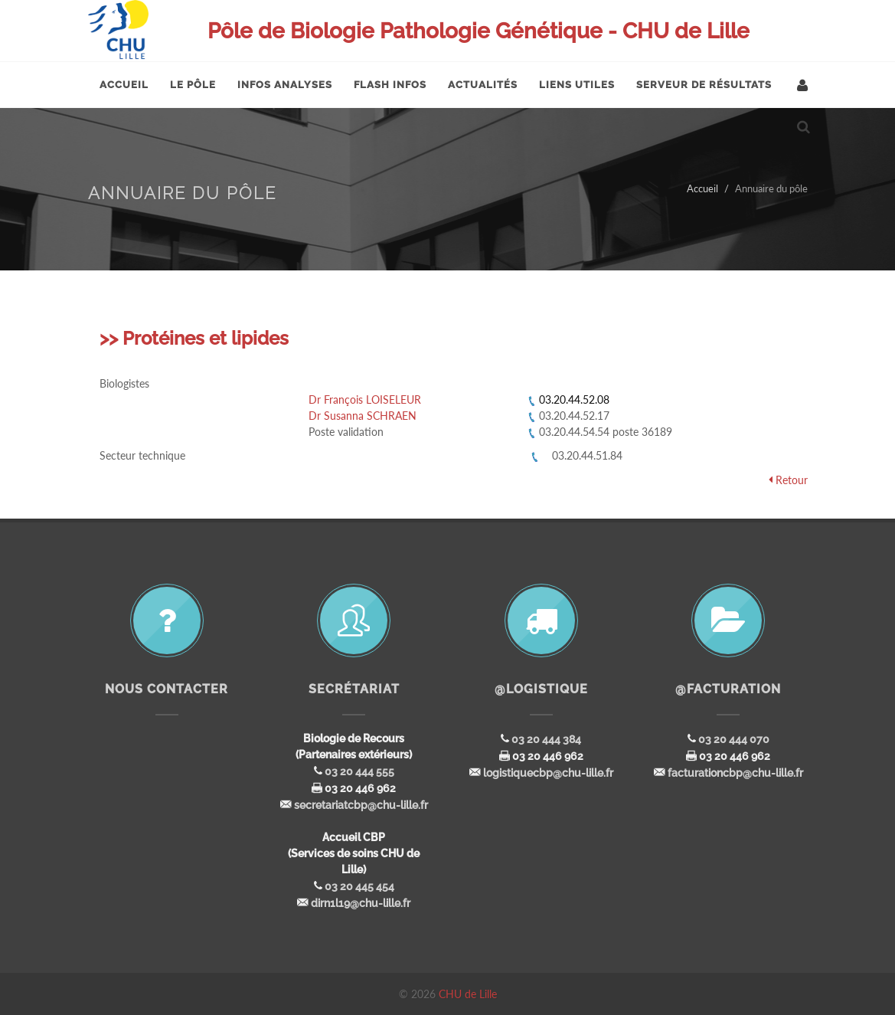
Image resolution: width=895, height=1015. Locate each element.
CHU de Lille (468, 993)
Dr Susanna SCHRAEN (362, 415)
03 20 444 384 (546, 739)
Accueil (702, 188)
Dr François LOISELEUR (365, 399)
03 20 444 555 (359, 771)
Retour (792, 479)
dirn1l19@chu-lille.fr (360, 903)
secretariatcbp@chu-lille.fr (361, 805)
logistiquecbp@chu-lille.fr (548, 773)
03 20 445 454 (359, 886)
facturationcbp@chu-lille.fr (735, 773)
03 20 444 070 (733, 739)
